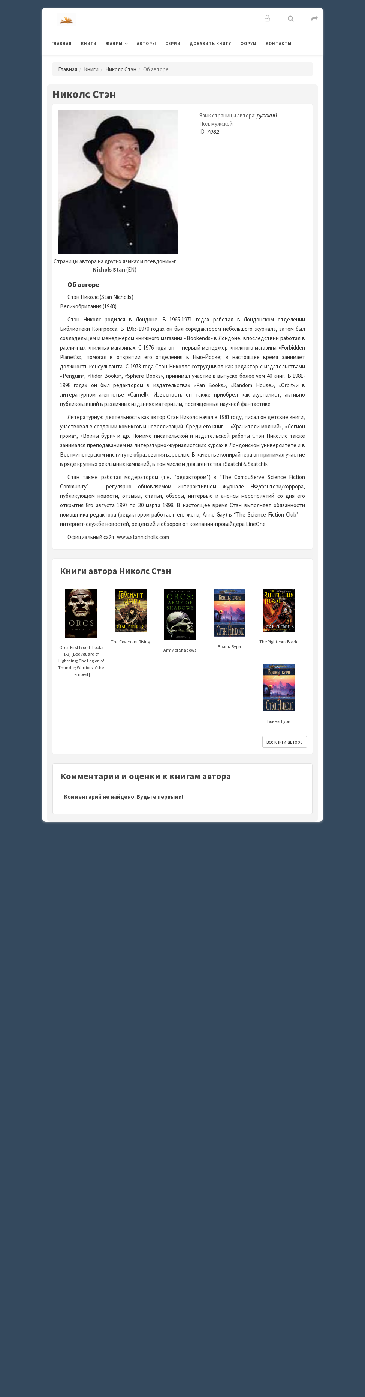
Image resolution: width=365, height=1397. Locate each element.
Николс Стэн (120, 69)
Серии (173, 43)
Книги (89, 43)
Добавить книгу (210, 43)
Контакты (279, 43)
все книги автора (284, 742)
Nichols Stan (109, 269)
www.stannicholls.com (143, 537)
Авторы (146, 43)
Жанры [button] (114, 43)
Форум (248, 43)
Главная (61, 43)
